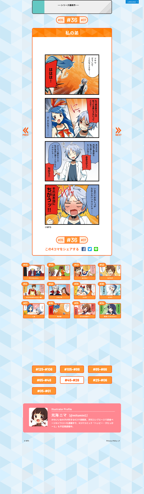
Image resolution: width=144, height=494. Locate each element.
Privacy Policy (112, 485)
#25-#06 (100, 416)
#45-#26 (72, 416)
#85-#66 (100, 405)
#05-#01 (44, 427)
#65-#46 (44, 416)
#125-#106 (44, 405)
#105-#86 (72, 405)
